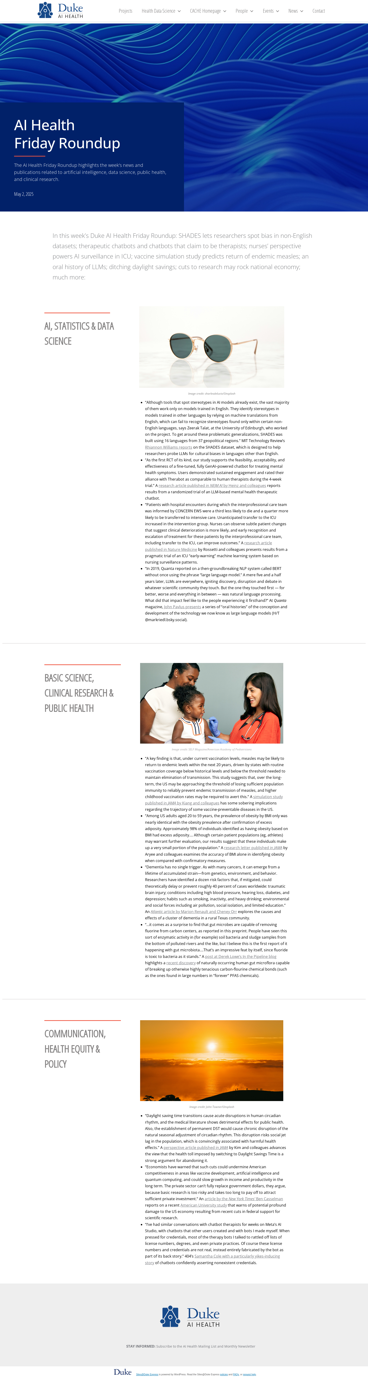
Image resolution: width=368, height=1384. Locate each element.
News (300, 13)
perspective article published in (196, 1152)
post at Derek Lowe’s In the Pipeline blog (240, 961)
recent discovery (181, 968)
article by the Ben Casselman (244, 1204)
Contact (321, 13)
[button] (194, 13)
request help (249, 1379)
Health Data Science (177, 13)
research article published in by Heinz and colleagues (212, 490)
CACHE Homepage (221, 13)
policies (224, 1379)
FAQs (236, 1379)
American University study (203, 1210)
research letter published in (253, 852)
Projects (144, 13)
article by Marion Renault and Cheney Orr (194, 916)
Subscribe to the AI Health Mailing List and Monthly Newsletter (206, 1351)
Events (279, 13)
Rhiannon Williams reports (168, 452)
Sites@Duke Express (147, 1379)
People (255, 13)
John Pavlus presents (182, 612)
